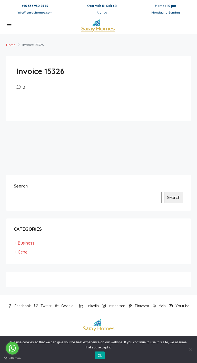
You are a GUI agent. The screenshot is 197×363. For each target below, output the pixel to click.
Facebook (20, 306)
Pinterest (139, 306)
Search (21, 186)
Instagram (114, 306)
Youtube (179, 306)
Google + (66, 306)
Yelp (159, 306)
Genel (23, 252)
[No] (190, 349)
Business (26, 243)
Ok (99, 355)
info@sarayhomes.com (35, 12)
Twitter (43, 306)
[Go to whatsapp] (12, 348)
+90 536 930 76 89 (35, 6)
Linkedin (89, 306)
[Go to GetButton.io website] (12, 357)
